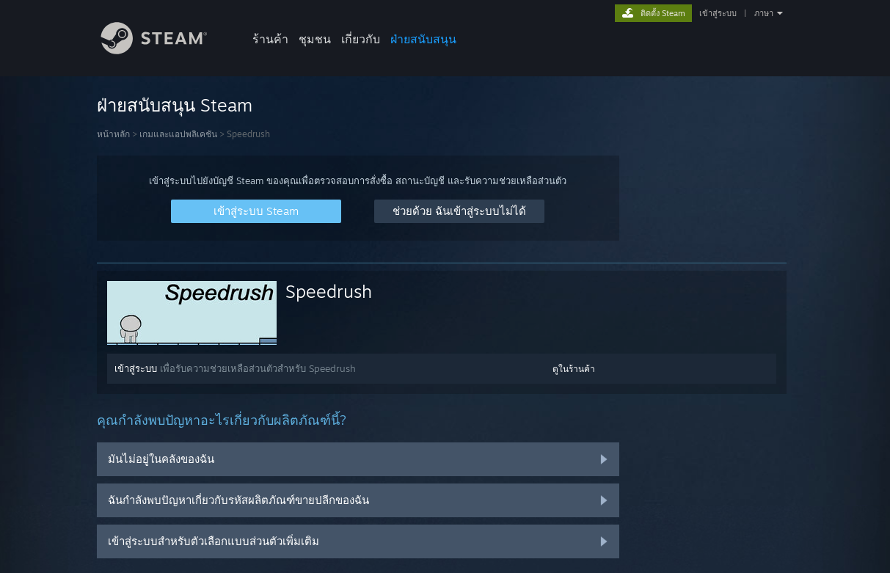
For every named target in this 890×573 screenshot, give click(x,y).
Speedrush (328, 291)
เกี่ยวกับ (360, 39)
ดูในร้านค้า (573, 368)
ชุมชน (315, 39)
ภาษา (763, 13)
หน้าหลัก (113, 133)
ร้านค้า (270, 39)
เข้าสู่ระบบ (718, 13)
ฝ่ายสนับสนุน (423, 39)
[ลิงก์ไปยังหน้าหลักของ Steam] (165, 50)
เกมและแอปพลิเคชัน (178, 133)
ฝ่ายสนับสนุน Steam (174, 105)
